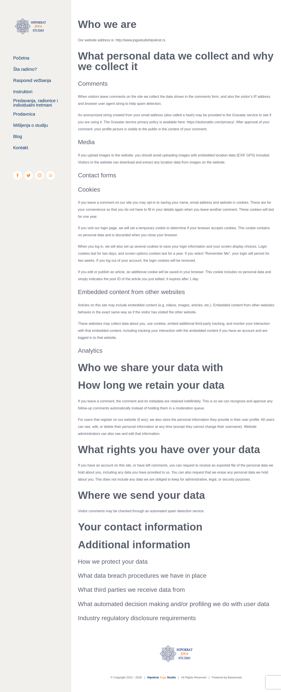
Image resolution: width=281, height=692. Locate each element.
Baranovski (235, 677)
